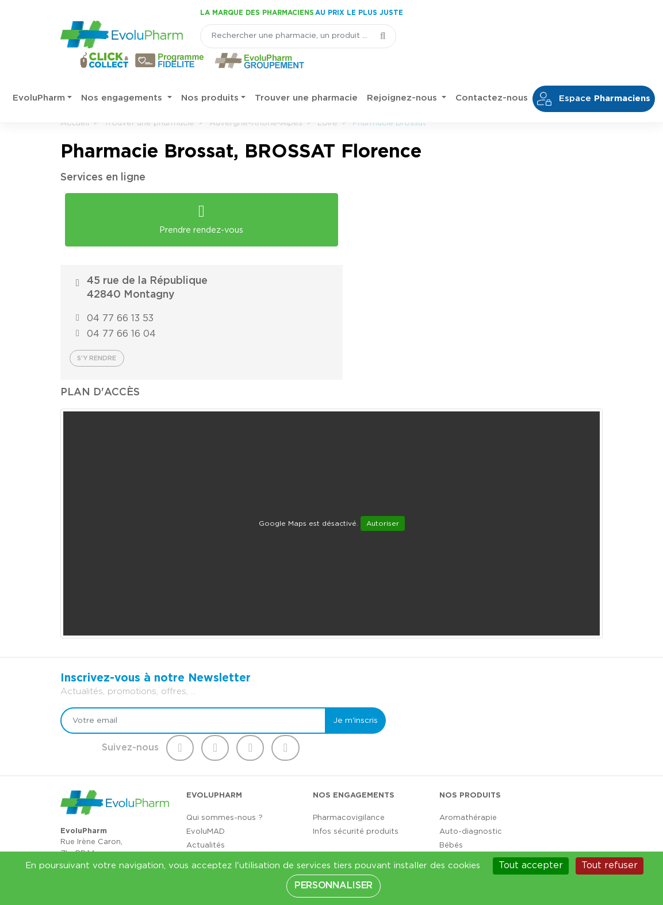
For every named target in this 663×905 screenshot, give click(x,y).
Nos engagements (123, 74)
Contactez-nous (491, 74)
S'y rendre (376, 261)
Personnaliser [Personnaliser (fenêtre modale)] (333, 885)
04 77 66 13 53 (400, 221)
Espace (593, 75)
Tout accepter (531, 865)
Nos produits (210, 74)
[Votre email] (186, 623)
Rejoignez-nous (403, 74)
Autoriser (382, 426)
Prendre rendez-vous (194, 214)
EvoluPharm (39, 74)
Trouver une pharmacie (306, 74)
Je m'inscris (338, 623)
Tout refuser (609, 865)
